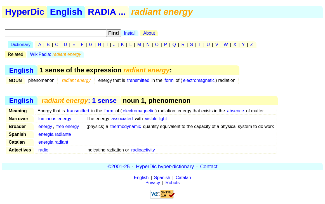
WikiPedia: (55, 54)
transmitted (138, 80)
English (66, 12)
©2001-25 (119, 166)
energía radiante (54, 134)
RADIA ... (107, 12)
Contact (208, 166)
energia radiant (53, 142)
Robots (173, 182)
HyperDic (24, 12)
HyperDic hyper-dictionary (165, 166)
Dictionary (20, 44)
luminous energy (54, 118)
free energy (67, 126)
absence (235, 110)
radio (43, 150)
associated (122, 118)
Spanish (162, 177)
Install (130, 33)
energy (45, 126)
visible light (156, 118)
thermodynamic (125, 126)
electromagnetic (199, 80)
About (149, 33)
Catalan (183, 177)
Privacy (152, 182)
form (168, 80)
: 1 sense (79, 100)
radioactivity (143, 150)
